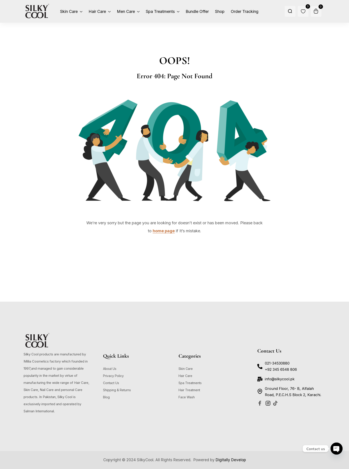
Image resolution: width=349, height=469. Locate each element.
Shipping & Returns (117, 390)
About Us (109, 369)
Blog (106, 397)
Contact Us (111, 383)
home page (164, 230)
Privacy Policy (113, 376)
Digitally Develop (231, 460)
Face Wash (187, 397)
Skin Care (186, 369)
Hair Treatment (189, 390)
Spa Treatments (190, 383)
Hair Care (185, 376)
